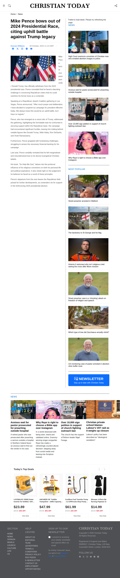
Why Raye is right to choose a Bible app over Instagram (47, 425)
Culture (11, 548)
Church (11, 545)
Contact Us (31, 563)
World (10, 542)
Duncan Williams (18, 46)
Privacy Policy (33, 555)
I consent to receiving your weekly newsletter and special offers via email (60, 541)
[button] (3, 6)
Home (13, 14)
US (8, 554)
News (20, 14)
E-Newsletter (32, 560)
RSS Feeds (30, 557)
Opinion (11, 539)
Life (9, 551)
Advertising (31, 546)
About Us (30, 537)
